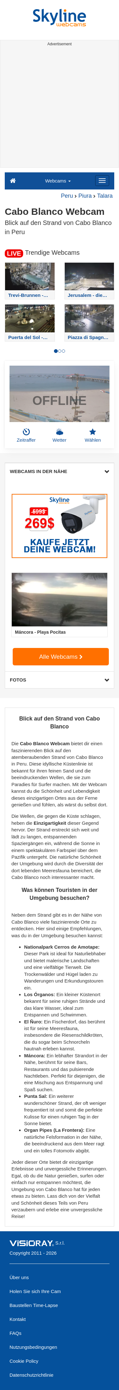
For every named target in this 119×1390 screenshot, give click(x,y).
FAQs (16, 1333)
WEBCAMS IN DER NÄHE (59, 471)
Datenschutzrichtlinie (31, 1375)
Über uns (19, 1277)
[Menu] (102, 180)
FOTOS (59, 679)
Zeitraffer (26, 435)
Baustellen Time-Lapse (34, 1305)
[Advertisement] (59, 107)
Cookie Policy (24, 1361)
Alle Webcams (60, 656)
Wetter (60, 435)
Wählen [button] (93, 435)
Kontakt (18, 1319)
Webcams (58, 180)
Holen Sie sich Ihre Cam (35, 1291)
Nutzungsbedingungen (33, 1347)
